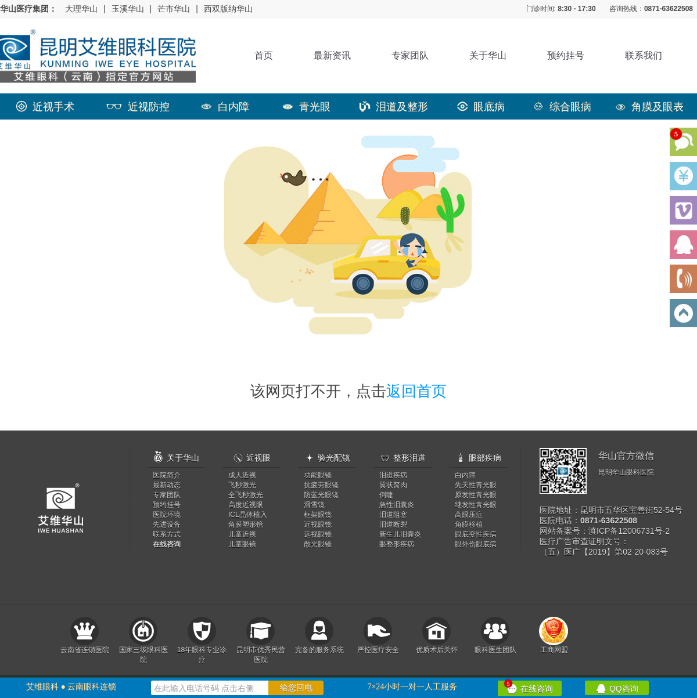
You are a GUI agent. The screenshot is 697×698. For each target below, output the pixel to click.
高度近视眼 (245, 505)
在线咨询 (528, 687)
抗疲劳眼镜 (321, 485)
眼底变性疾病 (476, 534)
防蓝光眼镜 (321, 495)
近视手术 (45, 107)
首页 (263, 55)
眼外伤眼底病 (476, 544)
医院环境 (167, 515)
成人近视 (242, 475)
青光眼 (306, 107)
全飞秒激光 (245, 495)
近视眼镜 (318, 524)
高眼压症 (469, 515)
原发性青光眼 (476, 495)
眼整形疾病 (396, 544)
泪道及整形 (394, 107)
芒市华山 (173, 8)
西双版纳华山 (228, 8)
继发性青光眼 (476, 505)
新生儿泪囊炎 (400, 534)
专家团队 (410, 55)
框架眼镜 (318, 515)
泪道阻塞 (393, 515)
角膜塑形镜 (245, 524)
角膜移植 (469, 524)
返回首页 (416, 391)
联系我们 (643, 55)
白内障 (225, 107)
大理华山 (81, 8)
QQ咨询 (617, 687)
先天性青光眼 (476, 485)
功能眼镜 (318, 475)
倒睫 (386, 495)
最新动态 (167, 485)
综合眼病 (562, 107)
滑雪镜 (314, 505)
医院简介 (167, 475)
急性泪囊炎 (396, 505)
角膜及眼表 (649, 107)
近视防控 (138, 107)
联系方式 (167, 534)
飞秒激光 (242, 485)
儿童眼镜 (242, 544)
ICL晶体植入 (247, 515)
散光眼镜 (318, 544)
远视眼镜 (318, 534)
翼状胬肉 (393, 485)
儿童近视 (242, 534)
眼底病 (481, 107)
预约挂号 (565, 55)
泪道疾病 (393, 475)
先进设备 (167, 524)
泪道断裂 (393, 524)
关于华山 (487, 55)
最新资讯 (332, 55)
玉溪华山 (128, 8)
